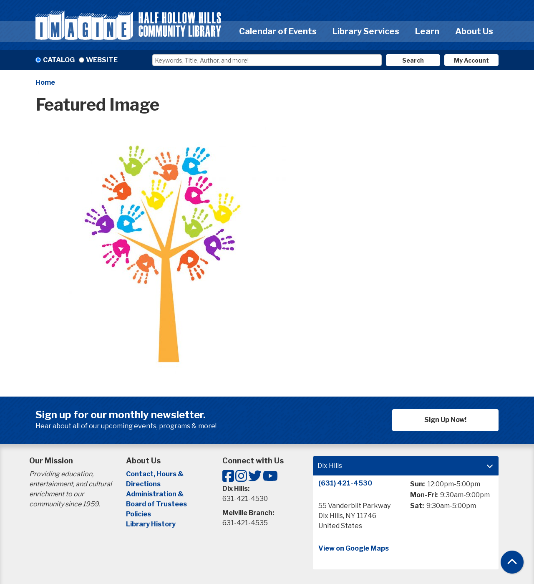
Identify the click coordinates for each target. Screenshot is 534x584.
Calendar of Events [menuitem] (278, 31)
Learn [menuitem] (427, 31)
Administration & (155, 494)
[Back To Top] (512, 562)
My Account (471, 60)
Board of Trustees (156, 504)
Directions (143, 484)
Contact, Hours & (155, 474)
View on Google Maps (353, 548)
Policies (138, 514)
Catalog (59, 60)
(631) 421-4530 (345, 483)
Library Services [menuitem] (365, 31)
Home (45, 82)
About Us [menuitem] (474, 31)
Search (413, 60)
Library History (151, 524)
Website (102, 60)
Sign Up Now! (445, 420)
